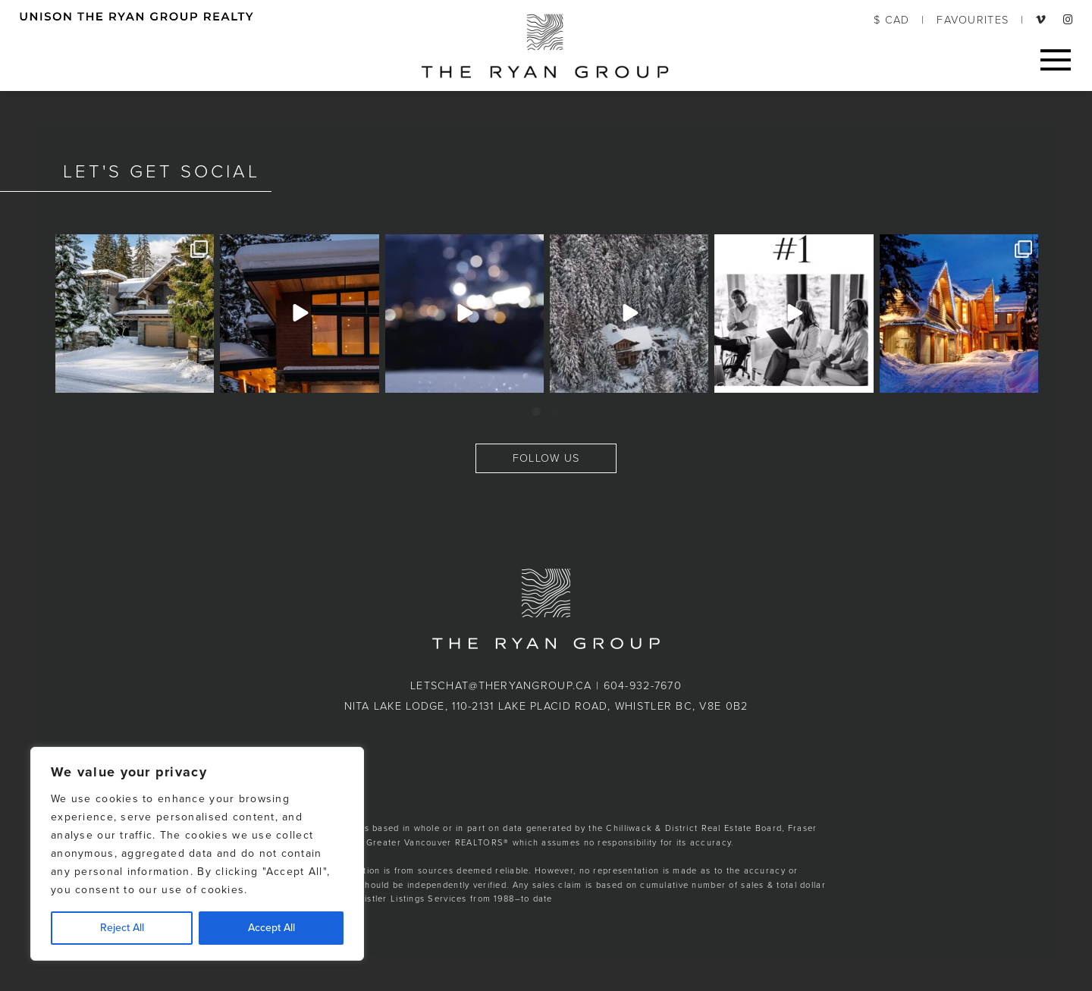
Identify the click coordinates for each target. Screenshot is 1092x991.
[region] (197, 854)
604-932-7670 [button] (643, 685)
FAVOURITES (973, 20)
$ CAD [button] (891, 20)
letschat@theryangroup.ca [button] (501, 685)
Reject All (122, 927)
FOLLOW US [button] (546, 458)
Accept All (271, 927)
